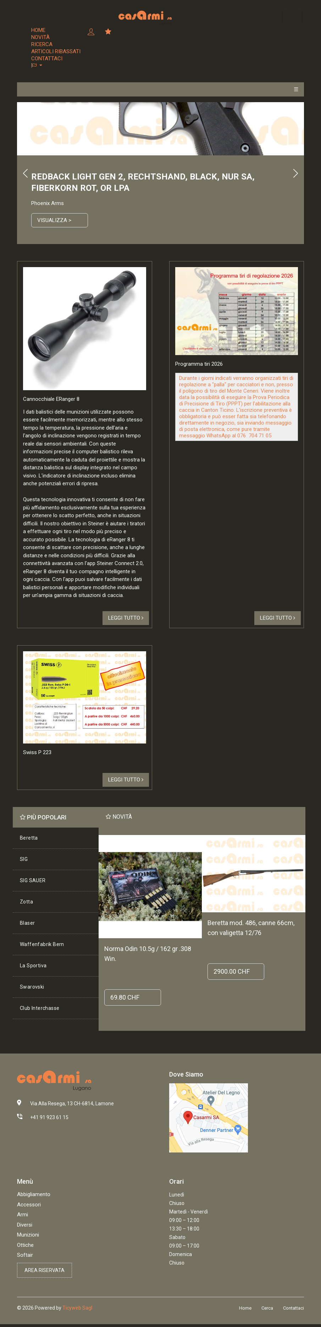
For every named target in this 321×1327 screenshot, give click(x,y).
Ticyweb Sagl (77, 1308)
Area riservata (44, 1270)
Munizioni (28, 1235)
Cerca (267, 1308)
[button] (56, 65)
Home (38, 30)
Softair (25, 1255)
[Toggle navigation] (292, 18)
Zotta (26, 902)
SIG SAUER (33, 880)
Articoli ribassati (56, 51)
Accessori (29, 1204)
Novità (40, 37)
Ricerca (41, 44)
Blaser (27, 923)
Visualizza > (54, 220)
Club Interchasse (39, 1008)
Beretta (29, 838)
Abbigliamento (33, 1194)
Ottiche (25, 1245)
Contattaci (46, 58)
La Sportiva (33, 965)
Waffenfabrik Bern (42, 944)
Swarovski (32, 987)
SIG (24, 859)
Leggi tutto (125, 618)
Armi (22, 1214)
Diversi (24, 1225)
